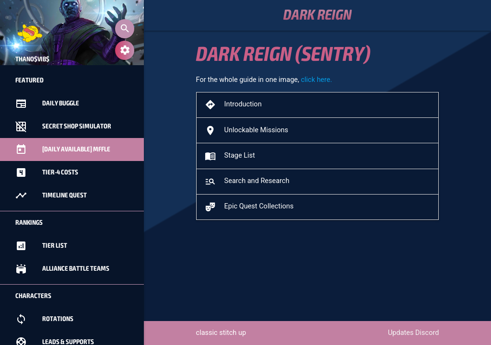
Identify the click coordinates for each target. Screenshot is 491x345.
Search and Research (246, 181)
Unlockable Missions (245, 130)
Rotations (44, 319)
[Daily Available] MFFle (62, 149)
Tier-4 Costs (46, 172)
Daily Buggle (47, 103)
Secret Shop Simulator (63, 126)
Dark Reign (317, 15)
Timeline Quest (51, 195)
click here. (316, 80)
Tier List (41, 245)
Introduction (232, 104)
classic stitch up (221, 333)
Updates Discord (413, 333)
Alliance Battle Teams (62, 268)
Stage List (229, 155)
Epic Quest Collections (248, 206)
